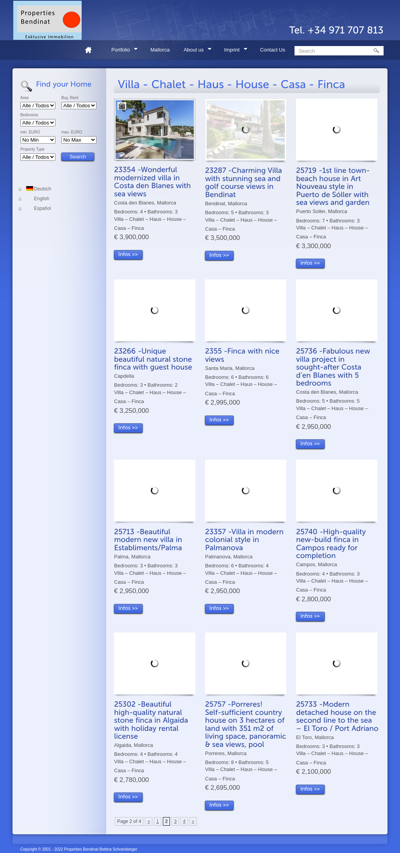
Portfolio (122, 51)
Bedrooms (29, 115)
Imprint (233, 51)
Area (24, 98)
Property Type (32, 149)
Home (91, 50)
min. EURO (30, 132)
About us (195, 51)
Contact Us (272, 50)
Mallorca (160, 50)
